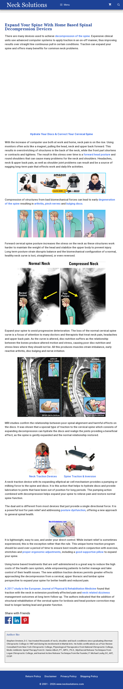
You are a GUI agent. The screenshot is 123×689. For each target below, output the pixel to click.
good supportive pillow (90, 551)
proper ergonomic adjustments (41, 551)
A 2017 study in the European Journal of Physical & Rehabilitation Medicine (50, 588)
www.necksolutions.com (70, 684)
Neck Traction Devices (43, 460)
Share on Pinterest (25, 620)
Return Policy (33, 676)
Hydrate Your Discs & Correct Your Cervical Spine (61, 134)
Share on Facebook (8, 620)
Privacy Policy (68, 676)
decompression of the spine (72, 36)
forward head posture (97, 154)
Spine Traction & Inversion (80, 460)
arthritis (39, 203)
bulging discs (74, 203)
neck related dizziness (96, 592)
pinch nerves (53, 203)
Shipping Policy (89, 676)
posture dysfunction (73, 510)
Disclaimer (51, 676)
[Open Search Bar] (118, 5)
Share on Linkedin (16, 620)
